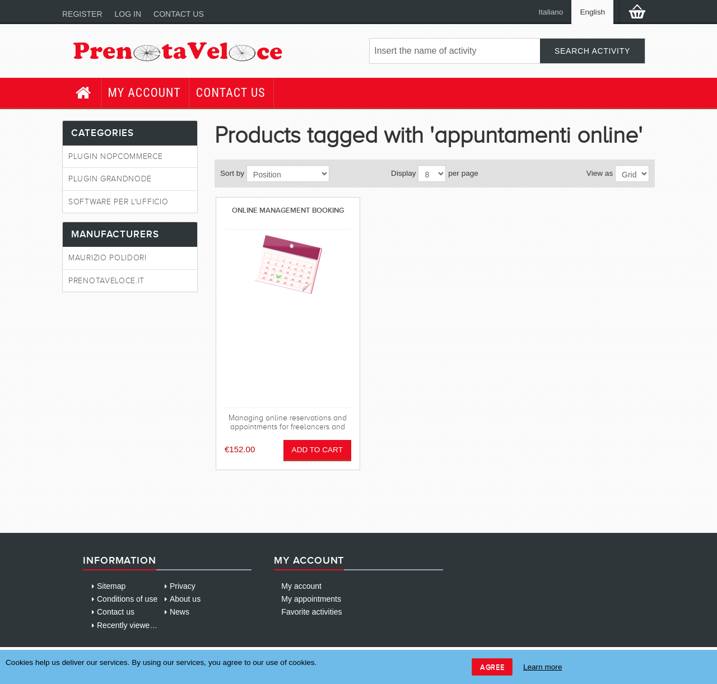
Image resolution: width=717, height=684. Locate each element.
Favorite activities (311, 611)
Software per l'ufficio (118, 202)
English (592, 12)
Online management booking (288, 210)
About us (185, 598)
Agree (492, 667)
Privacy (182, 586)
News (179, 611)
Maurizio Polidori (107, 258)
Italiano (551, 12)
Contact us (178, 14)
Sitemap (111, 586)
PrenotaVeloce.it (106, 281)
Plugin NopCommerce (115, 156)
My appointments (311, 598)
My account (144, 93)
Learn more (542, 667)
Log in (128, 14)
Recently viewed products (142, 625)
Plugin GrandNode (110, 179)
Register (82, 14)
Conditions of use (127, 598)
